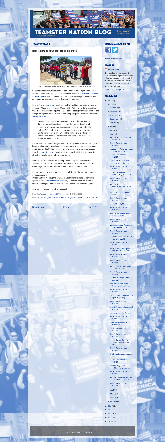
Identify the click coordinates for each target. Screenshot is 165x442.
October (113, 115)
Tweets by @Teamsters (113, 59)
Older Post (93, 207)
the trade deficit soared (56, 181)
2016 (110, 101)
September (114, 119)
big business (42, 198)
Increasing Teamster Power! (120, 313)
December (114, 108)
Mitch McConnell (82, 198)
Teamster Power (114, 70)
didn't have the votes (45, 152)
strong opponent (45, 105)
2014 (110, 406)
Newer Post (38, 207)
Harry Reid (71, 198)
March (112, 394)
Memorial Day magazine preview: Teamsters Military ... (121, 186)
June (112, 130)
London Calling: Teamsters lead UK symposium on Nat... (119, 342)
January (113, 401)
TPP (96, 198)
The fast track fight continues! (121, 204)
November (114, 112)
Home (66, 207)
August (113, 123)
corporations (53, 198)
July (111, 127)
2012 (110, 414)
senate (91, 198)
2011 (110, 417)
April (112, 390)
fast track (62, 198)
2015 (110, 105)
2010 (110, 421)
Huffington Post (39, 117)
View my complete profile (114, 90)
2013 (110, 410)
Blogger (96, 432)
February (113, 398)
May (112, 134)
